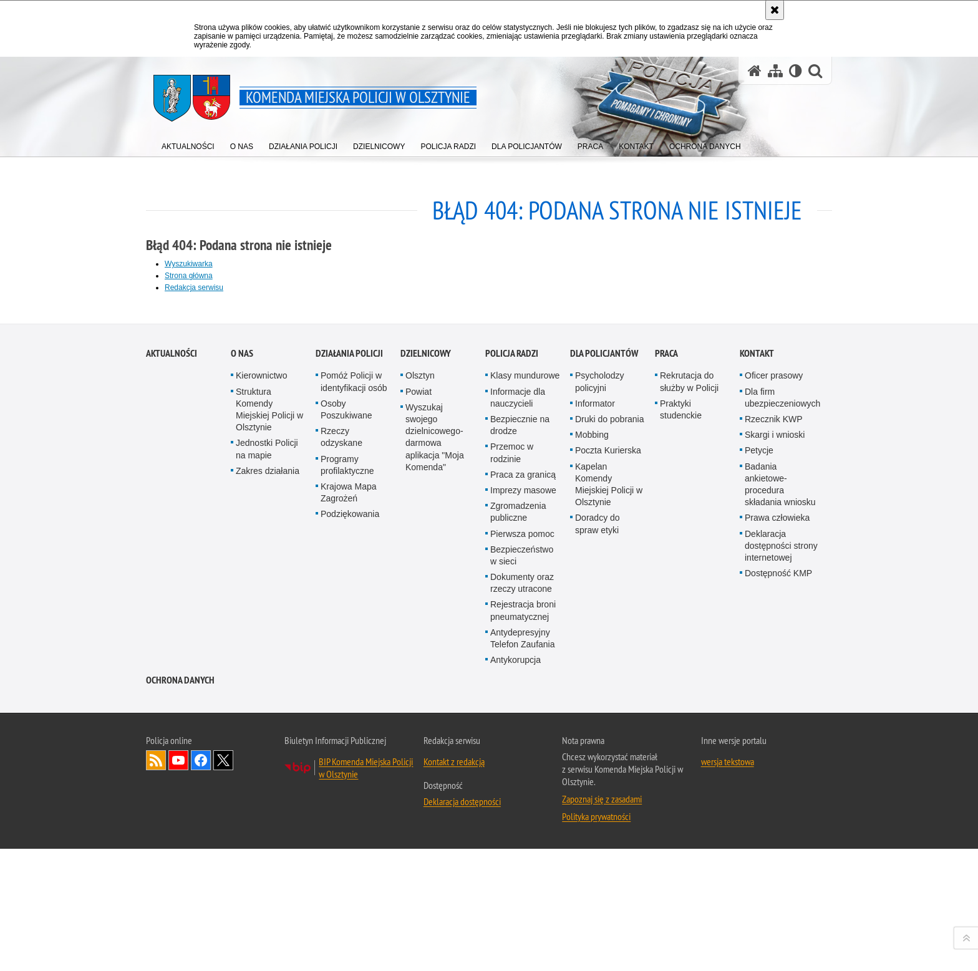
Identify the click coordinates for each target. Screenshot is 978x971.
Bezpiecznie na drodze (520, 736)
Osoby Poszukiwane (346, 721)
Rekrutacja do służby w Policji (689, 693)
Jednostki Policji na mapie (267, 760)
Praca (666, 665)
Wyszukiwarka (189, 263)
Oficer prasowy (774, 687)
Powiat (418, 703)
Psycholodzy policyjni (599, 693)
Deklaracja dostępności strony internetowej (781, 857)
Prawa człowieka (777, 829)
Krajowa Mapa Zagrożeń (349, 803)
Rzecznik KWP (774, 730)
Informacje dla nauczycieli (517, 709)
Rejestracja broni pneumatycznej (523, 922)
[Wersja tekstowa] (795, 71)
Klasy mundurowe (524, 687)
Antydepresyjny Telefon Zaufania (522, 949)
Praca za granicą (523, 786)
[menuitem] (188, 143)
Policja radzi (511, 665)
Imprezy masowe (523, 801)
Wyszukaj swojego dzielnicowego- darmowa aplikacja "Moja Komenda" (434, 748)
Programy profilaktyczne (347, 776)
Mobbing (592, 746)
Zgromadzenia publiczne (518, 823)
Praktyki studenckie (681, 721)
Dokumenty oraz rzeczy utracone (522, 894)
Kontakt (757, 665)
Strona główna (189, 275)
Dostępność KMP (778, 884)
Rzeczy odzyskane (341, 748)
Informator (595, 715)
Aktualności (171, 665)
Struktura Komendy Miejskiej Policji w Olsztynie (269, 721)
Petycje (759, 762)
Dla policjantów (604, 665)
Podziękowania (350, 826)
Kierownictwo (261, 687)
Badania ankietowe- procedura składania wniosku (780, 796)
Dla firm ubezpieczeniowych (782, 709)
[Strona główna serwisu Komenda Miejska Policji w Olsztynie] (755, 71)
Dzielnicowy (425, 665)
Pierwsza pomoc (522, 845)
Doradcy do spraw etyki (597, 835)
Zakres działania (267, 782)
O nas (242, 665)
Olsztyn (420, 687)
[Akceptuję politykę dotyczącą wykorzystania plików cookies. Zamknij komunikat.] (774, 10)
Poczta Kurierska (608, 762)
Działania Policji (349, 665)
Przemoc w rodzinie (511, 764)
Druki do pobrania (609, 730)
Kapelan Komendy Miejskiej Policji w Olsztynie (608, 796)
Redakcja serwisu (194, 287)
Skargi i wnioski (775, 746)
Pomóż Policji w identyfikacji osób (354, 693)
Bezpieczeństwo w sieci (521, 866)
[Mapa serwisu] (775, 71)
